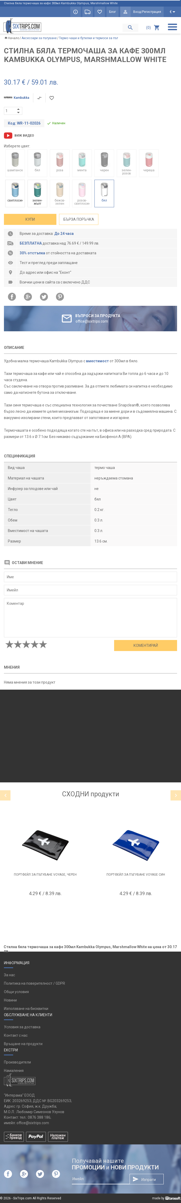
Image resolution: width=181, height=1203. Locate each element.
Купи (30, 219)
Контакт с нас (16, 1035)
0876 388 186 (39, 1117)
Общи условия (16, 992)
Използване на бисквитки (26, 1008)
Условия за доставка (22, 1027)
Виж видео (24, 135)
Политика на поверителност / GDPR (34, 983)
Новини (10, 1000)
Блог (112, 12)
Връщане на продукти (23, 1044)
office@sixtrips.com (33, 1123)
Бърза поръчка (78, 219)
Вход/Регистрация (147, 12)
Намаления (14, 1070)
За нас (9, 975)
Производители (17, 1062)
